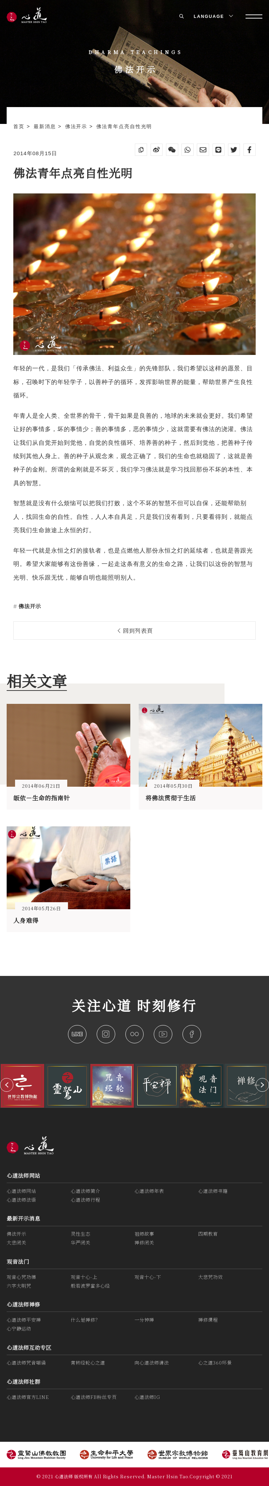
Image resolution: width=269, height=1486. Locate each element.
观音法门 (18, 1261)
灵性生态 (80, 1233)
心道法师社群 (23, 1381)
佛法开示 (77, 126)
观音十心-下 (147, 1277)
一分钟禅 (144, 1319)
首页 (20, 126)
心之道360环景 (215, 1362)
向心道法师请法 (151, 1362)
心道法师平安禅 (24, 1319)
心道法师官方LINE (28, 1397)
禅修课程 (208, 1319)
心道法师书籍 (213, 1191)
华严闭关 (80, 1242)
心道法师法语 (21, 1199)
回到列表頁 (135, 630)
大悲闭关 (16, 1242)
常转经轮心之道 (88, 1362)
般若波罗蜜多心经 (90, 1285)
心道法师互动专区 (29, 1347)
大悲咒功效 (210, 1277)
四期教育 (208, 1233)
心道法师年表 (149, 1191)
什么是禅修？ (85, 1319)
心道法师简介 (85, 1191)
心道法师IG (147, 1397)
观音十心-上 (84, 1277)
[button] (6, 1084)
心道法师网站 (23, 1175)
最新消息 (46, 126)
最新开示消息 (23, 1218)
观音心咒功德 (21, 1277)
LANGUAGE (213, 16)
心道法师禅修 (23, 1304)
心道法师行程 (85, 1199)
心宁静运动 (19, 1328)
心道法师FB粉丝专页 (94, 1397)
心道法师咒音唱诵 (26, 1362)
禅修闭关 (144, 1242)
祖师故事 (144, 1233)
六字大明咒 (19, 1285)
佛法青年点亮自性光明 (124, 126)
